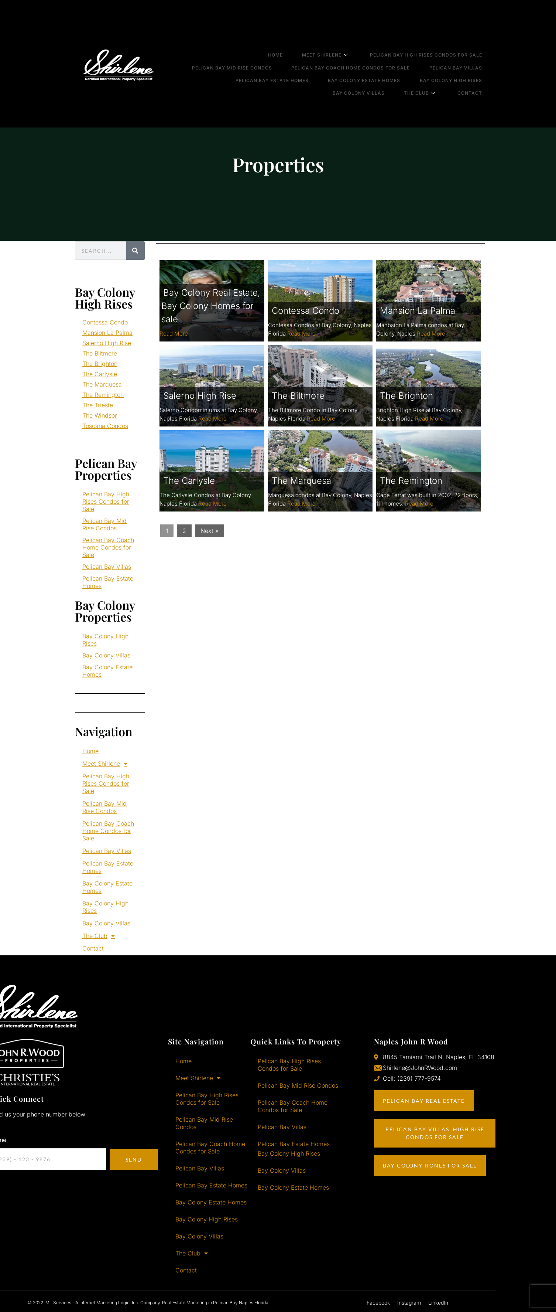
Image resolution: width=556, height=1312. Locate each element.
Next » (209, 530)
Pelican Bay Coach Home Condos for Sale (362, 59)
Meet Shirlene (337, 53)
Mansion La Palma (107, 332)
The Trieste (97, 405)
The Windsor (99, 415)
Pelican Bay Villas (463, 59)
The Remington (103, 394)
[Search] (135, 250)
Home (292, 52)
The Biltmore (99, 353)
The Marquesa (102, 384)
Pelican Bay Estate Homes (288, 66)
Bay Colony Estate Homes (376, 66)
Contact (477, 72)
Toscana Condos (105, 425)
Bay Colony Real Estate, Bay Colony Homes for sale (210, 305)
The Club (432, 73)
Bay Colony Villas (375, 72)
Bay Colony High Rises (458, 66)
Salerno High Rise (106, 343)
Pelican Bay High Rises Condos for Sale (433, 52)
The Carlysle (99, 374)
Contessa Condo (105, 322)
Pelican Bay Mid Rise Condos (249, 59)
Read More (173, 333)
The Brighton (99, 363)
